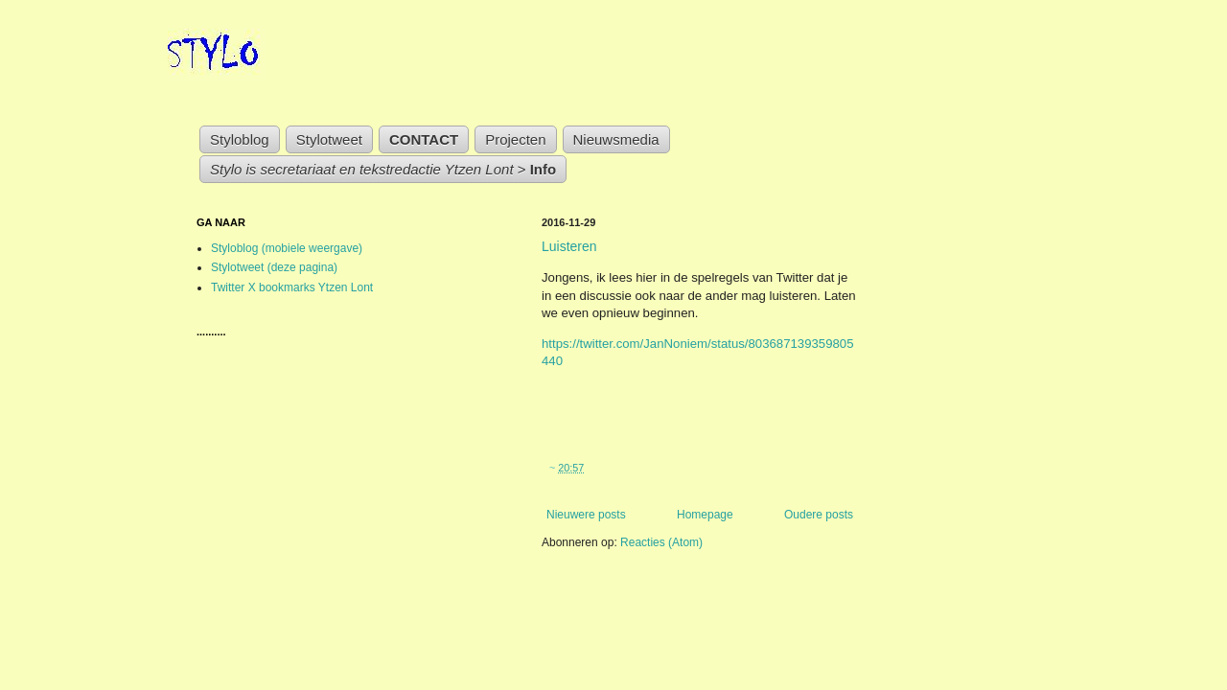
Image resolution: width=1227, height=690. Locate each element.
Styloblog (239, 139)
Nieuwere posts (586, 514)
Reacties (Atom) (661, 542)
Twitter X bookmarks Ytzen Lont (292, 287)
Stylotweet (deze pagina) (274, 267)
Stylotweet (329, 139)
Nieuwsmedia (616, 139)
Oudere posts (818, 514)
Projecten (515, 139)
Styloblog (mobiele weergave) (286, 248)
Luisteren (569, 246)
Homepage (705, 514)
